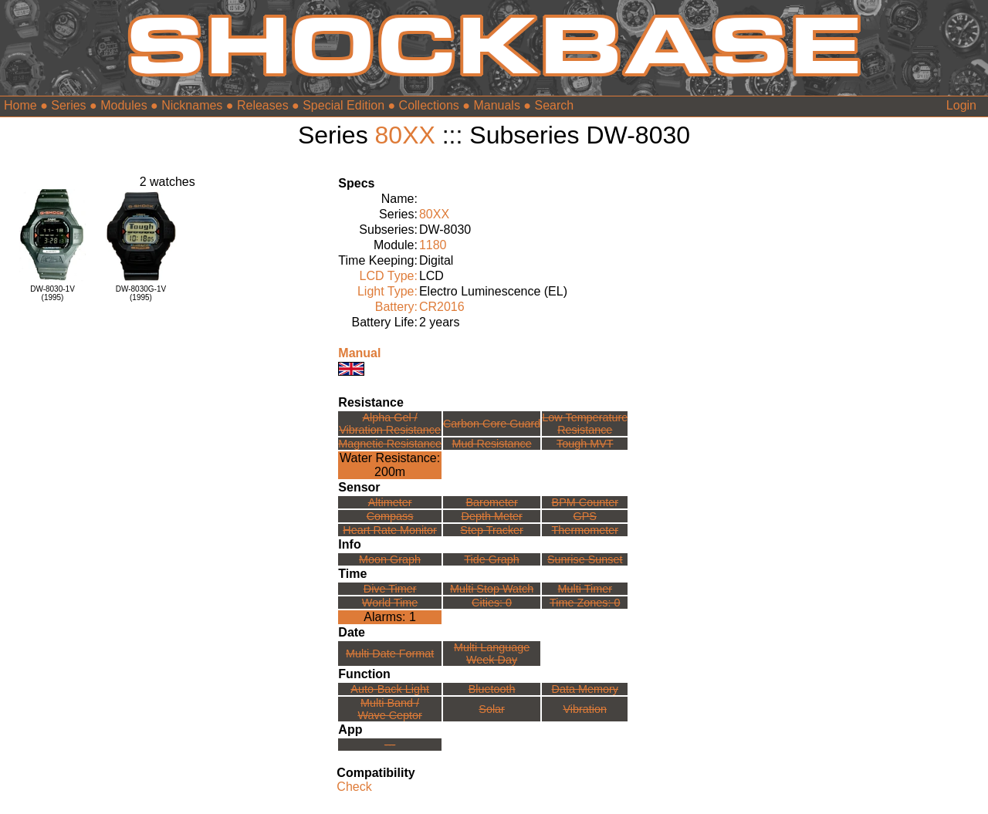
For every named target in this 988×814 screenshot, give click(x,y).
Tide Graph (491, 559)
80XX (405, 135)
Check (354, 786)
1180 (433, 245)
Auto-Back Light (389, 689)
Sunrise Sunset (585, 559)
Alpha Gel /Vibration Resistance (390, 423)
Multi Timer (585, 589)
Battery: (396, 306)
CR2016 (442, 306)
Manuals (496, 105)
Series (68, 105)
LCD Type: (389, 275)
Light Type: (387, 291)
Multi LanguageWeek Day (492, 653)
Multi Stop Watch (491, 589)
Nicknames (191, 105)
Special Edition (343, 105)
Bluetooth (492, 689)
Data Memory (585, 689)
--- (389, 744)
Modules (123, 105)
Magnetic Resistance (390, 443)
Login (961, 105)
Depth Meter (492, 516)
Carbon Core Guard (491, 423)
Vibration (585, 709)
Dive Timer (390, 589)
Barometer (492, 502)
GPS (585, 516)
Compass (390, 516)
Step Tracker (491, 530)
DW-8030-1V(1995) (52, 293)
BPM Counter (585, 502)
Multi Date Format (390, 653)
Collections (429, 105)
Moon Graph (390, 559)
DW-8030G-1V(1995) (141, 293)
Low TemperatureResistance (585, 423)
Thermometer (585, 530)
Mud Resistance (492, 443)
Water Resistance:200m (390, 464)
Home (20, 105)
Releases (263, 105)
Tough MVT (585, 443)
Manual (359, 353)
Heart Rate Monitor (390, 530)
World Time (390, 602)
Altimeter (390, 502)
